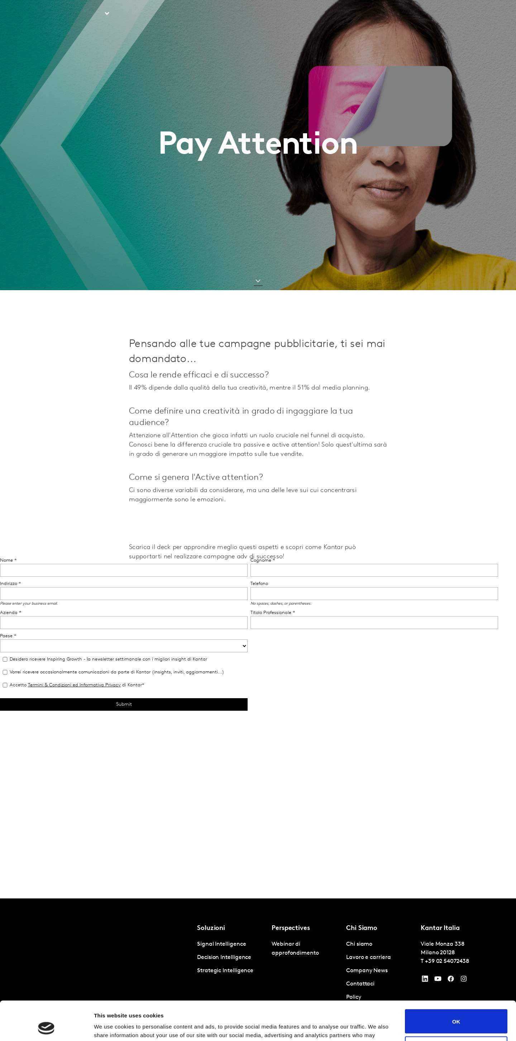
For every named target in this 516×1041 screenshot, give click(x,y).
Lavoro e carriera (383, 14)
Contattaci (428, 14)
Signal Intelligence (221, 944)
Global (460, 14)
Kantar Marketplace (293, 14)
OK (456, 985)
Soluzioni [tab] (90, 14)
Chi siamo (339, 14)
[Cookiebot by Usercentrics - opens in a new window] (46, 1027)
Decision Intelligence (224, 957)
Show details (110, 1027)
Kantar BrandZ (233, 14)
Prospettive (139, 14)
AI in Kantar (183, 14)
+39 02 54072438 (447, 961)
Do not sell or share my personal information (456, 1012)
